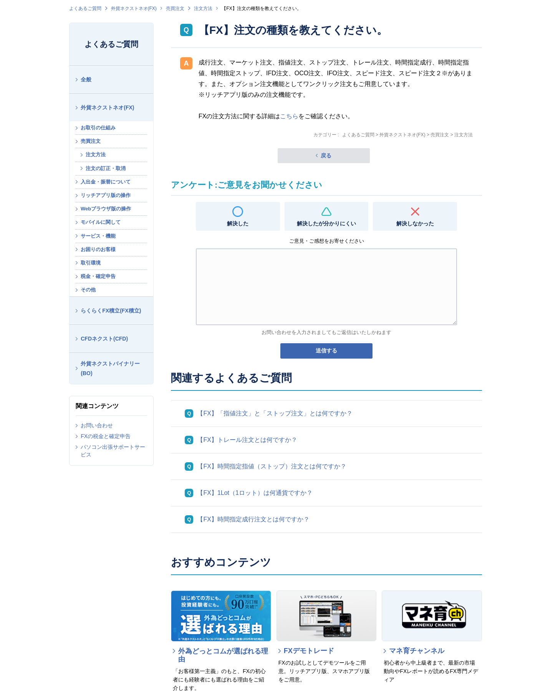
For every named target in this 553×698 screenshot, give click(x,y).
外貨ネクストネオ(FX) (134, 8)
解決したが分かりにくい (326, 223)
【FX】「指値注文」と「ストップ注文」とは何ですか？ (274, 413)
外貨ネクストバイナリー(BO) (110, 368)
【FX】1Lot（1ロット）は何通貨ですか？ (254, 493)
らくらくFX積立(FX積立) (111, 311)
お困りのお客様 (98, 249)
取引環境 (91, 263)
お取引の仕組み (98, 128)
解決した (237, 223)
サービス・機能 (98, 236)
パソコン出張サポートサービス (113, 451)
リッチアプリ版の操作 (106, 195)
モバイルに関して (101, 222)
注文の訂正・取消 (106, 168)
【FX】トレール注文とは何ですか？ (247, 440)
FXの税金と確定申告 (106, 436)
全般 (86, 79)
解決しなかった (415, 223)
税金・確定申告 (98, 276)
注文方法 (203, 8)
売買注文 (175, 8)
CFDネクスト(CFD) (104, 339)
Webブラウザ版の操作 (106, 209)
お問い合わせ (97, 425)
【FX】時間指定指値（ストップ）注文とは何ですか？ (271, 466)
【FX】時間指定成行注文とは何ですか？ (253, 519)
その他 (88, 290)
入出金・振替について (106, 182)
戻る (326, 155)
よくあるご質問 (85, 8)
